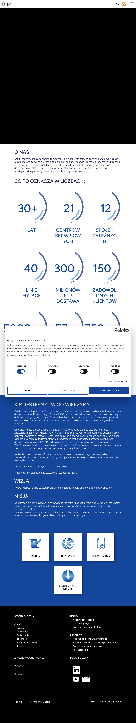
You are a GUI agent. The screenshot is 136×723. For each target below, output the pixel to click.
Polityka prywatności (39, 702)
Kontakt (19, 674)
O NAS (17, 624)
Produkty (76, 635)
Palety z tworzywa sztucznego (88, 646)
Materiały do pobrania (28, 642)
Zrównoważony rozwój (29, 658)
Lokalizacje (22, 631)
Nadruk (18, 702)
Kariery (20, 646)
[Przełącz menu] (132, 4)
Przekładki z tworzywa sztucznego (90, 639)
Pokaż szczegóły (115, 381)
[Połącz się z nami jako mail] (86, 679)
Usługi (74, 616)
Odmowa (27, 390)
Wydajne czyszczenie (83, 620)
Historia (20, 628)
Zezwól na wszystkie (109, 390)
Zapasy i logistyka (81, 623)
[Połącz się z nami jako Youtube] (76, 679)
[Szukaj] (118, 3)
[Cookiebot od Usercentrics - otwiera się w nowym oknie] (116, 330)
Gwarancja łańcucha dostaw (87, 627)
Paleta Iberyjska (80, 649)
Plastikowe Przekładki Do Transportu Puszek (94, 642)
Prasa (18, 666)
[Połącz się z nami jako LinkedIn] (76, 670)
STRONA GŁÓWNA (24, 616)
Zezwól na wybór (68, 390)
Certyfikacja (23, 635)
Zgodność (22, 639)
